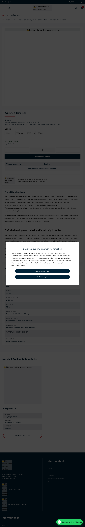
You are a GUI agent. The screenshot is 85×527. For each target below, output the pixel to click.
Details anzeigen (42, 277)
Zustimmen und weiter (43, 271)
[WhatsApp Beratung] (69, 522)
